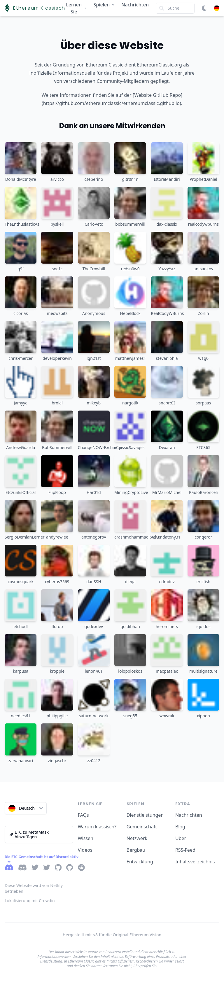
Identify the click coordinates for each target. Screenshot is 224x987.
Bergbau (136, 850)
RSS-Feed (185, 850)
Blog (180, 826)
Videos (85, 850)
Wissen (85, 838)
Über (180, 838)
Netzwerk (137, 838)
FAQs (83, 815)
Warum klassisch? (97, 826)
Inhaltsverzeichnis (195, 861)
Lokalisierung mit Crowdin (30, 900)
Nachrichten (135, 4)
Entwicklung (140, 861)
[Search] (175, 8)
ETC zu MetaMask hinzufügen (29, 834)
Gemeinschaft (142, 826)
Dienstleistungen (145, 815)
